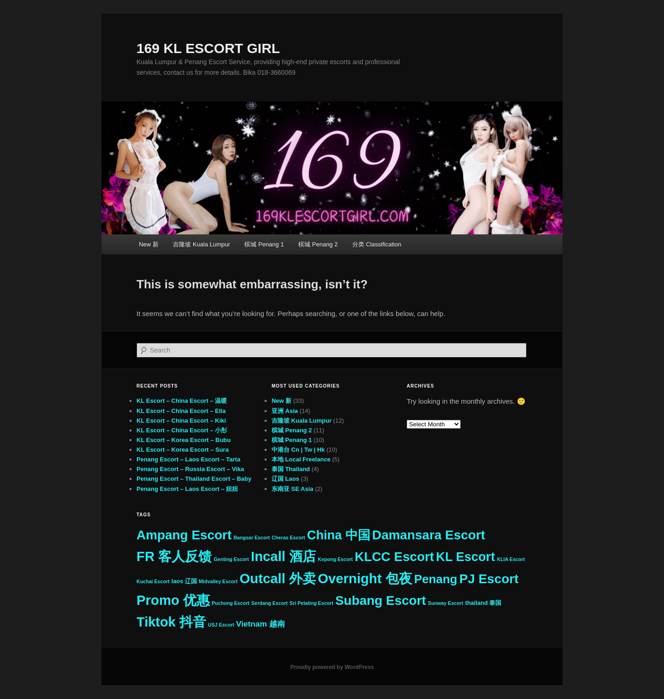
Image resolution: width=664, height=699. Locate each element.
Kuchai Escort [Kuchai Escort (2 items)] (153, 581)
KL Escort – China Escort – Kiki (181, 420)
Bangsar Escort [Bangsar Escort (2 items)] (251, 537)
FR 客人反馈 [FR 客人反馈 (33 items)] (174, 556)
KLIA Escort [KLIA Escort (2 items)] (511, 559)
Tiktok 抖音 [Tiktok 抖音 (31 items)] (171, 622)
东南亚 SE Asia (293, 488)
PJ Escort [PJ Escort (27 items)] (489, 579)
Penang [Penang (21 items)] (435, 579)
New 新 (149, 244)
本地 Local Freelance (301, 459)
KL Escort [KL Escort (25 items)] (465, 557)
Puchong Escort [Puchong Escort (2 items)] (230, 603)
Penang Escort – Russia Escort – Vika (190, 469)
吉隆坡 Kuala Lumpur (201, 244)
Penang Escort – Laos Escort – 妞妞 (187, 488)
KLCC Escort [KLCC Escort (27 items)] (394, 557)
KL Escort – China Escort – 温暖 (181, 400)
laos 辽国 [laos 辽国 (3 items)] (184, 581)
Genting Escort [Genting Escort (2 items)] (231, 559)
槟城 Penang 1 (264, 244)
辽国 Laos (285, 478)
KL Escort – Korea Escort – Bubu (183, 439)
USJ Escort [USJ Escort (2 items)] (221, 624)
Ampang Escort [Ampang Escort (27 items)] (183, 535)
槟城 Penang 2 (318, 244)
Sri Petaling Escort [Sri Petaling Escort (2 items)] (311, 603)
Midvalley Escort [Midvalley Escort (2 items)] (218, 581)
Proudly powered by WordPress (332, 667)
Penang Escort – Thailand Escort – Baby (193, 478)
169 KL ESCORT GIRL (208, 48)
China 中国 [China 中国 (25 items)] (338, 535)
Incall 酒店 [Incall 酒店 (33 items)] (283, 556)
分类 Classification (376, 244)
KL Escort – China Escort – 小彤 (181, 430)
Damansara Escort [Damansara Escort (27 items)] (428, 535)
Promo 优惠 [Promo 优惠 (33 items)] (173, 600)
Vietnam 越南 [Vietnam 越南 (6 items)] (260, 623)
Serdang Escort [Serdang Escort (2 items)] (269, 603)
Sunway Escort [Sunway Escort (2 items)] (445, 603)
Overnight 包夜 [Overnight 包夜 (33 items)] (365, 578)
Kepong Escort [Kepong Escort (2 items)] (335, 559)
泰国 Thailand (291, 469)
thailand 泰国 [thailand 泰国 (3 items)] (483, 602)
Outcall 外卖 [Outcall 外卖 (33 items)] (277, 578)
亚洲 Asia (285, 410)
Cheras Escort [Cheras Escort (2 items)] (288, 537)
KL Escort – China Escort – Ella (180, 410)
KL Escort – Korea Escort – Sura (182, 449)
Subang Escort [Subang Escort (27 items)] (380, 600)
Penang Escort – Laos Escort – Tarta (188, 459)
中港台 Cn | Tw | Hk (298, 449)
